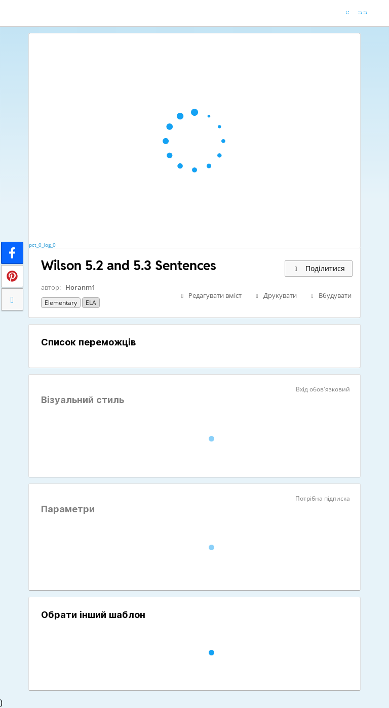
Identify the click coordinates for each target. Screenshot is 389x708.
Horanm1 (80, 287)
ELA (91, 302)
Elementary (61, 302)
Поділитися (318, 268)
